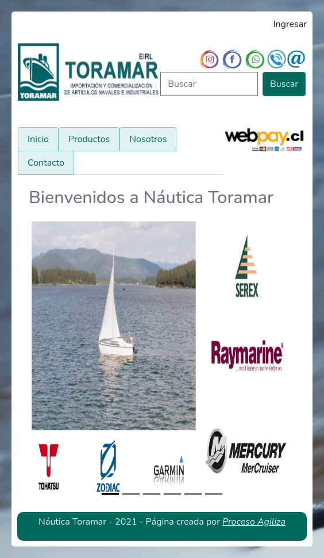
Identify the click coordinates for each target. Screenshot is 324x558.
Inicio (38, 139)
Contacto (46, 162)
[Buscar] (209, 84)
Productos (89, 139)
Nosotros (148, 139)
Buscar (284, 84)
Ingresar (290, 24)
